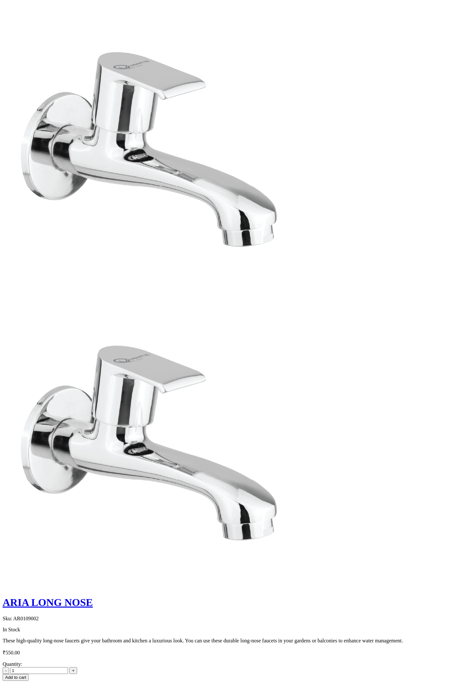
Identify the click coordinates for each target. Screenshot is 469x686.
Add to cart (15, 677)
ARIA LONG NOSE (48, 602)
